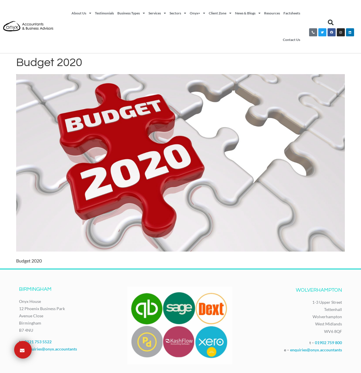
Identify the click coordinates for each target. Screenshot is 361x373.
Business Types (131, 13)
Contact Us (291, 40)
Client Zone (220, 13)
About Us (81, 13)
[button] (330, 22)
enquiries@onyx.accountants (51, 348)
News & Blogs (248, 13)
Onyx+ (197, 13)
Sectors (178, 13)
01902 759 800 (328, 342)
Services (157, 13)
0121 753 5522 (38, 341)
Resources (272, 13)
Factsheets (291, 13)
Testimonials (104, 13)
